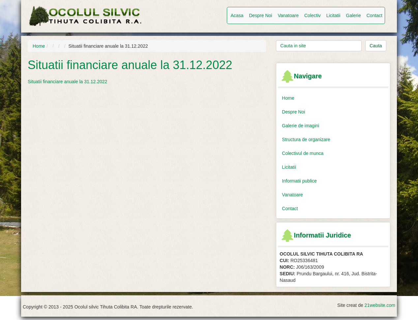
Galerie (353, 15)
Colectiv (312, 15)
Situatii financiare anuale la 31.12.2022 (67, 81)
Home (39, 46)
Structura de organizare (306, 139)
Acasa (236, 15)
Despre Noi (260, 15)
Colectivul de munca (302, 153)
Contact (374, 15)
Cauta (376, 45)
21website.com (380, 305)
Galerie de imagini (300, 125)
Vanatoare (288, 15)
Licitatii (333, 15)
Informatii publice (299, 181)
